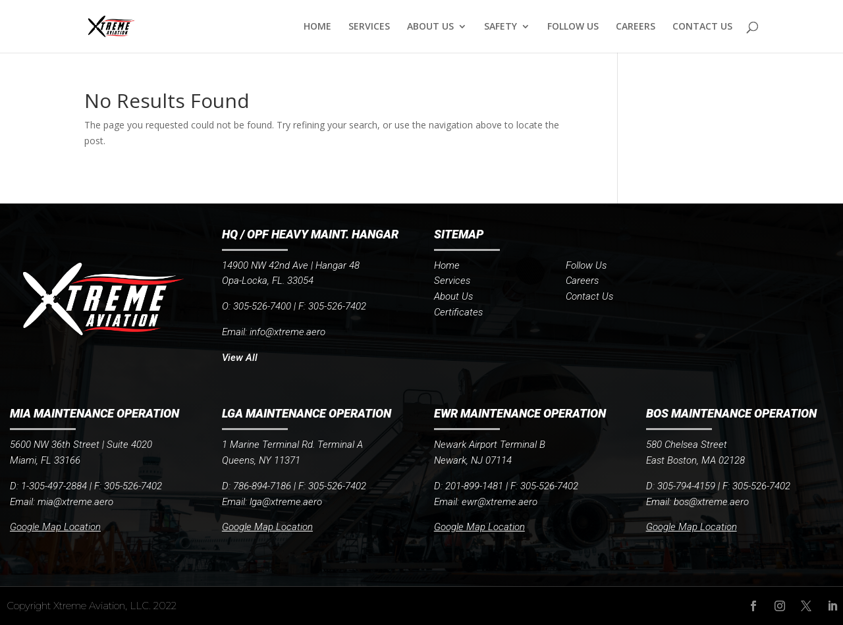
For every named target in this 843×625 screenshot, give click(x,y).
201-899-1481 (474, 486)
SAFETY (500, 27)
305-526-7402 (337, 486)
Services (452, 280)
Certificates (458, 312)
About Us (453, 296)
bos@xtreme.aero (711, 502)
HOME (317, 27)
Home (447, 265)
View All (240, 358)
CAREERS (635, 27)
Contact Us (589, 296)
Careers (582, 280)
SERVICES (369, 27)
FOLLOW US (573, 27)
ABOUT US (430, 27)
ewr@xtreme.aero (499, 502)
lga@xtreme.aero (286, 502)
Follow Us (586, 265)
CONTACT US (702, 27)
